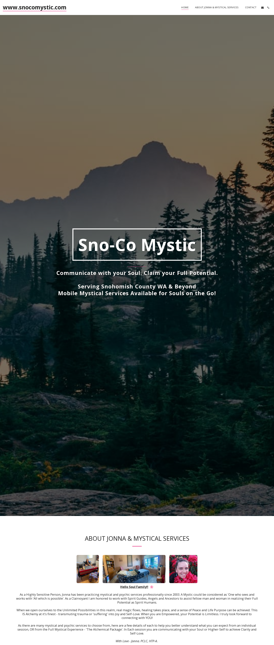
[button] (262, 7)
